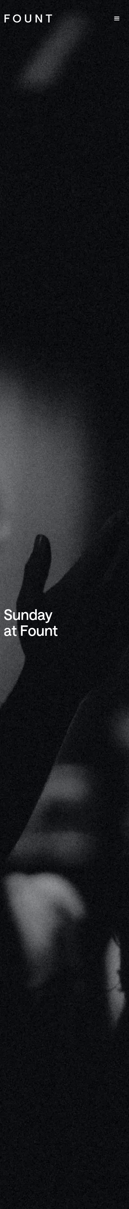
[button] (117, 18)
